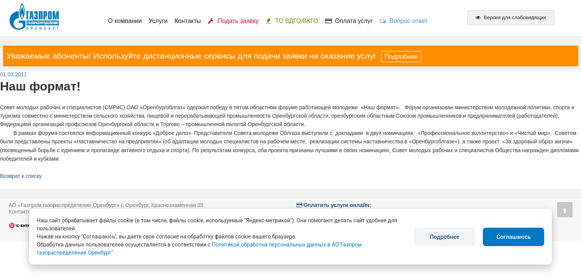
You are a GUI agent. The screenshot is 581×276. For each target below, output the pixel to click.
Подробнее (401, 56)
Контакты (187, 21)
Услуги (158, 21)
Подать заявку (233, 21)
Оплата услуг (349, 21)
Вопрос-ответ (404, 21)
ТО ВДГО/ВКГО (292, 21)
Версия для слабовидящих (511, 17)
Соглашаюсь (513, 236)
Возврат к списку (21, 176)
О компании (125, 21)
